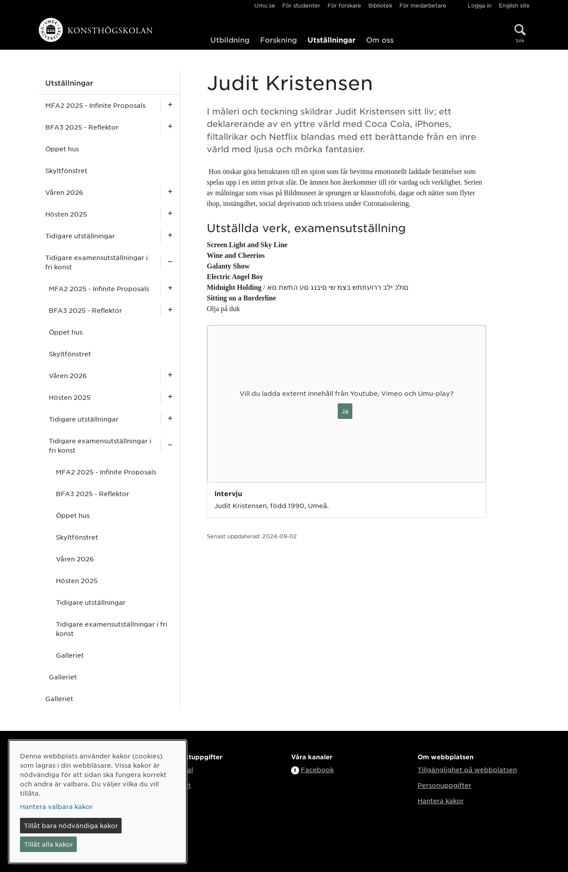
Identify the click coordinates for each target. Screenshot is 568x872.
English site (514, 5)
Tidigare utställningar (80, 236)
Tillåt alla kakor (48, 844)
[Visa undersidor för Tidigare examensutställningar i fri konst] (170, 262)
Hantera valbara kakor (56, 806)
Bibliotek (380, 5)
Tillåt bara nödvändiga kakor (71, 825)
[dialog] (97, 801)
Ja (345, 411)
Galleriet (70, 655)
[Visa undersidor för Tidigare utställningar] (170, 236)
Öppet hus (62, 149)
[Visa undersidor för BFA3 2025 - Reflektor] (170, 127)
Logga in (480, 5)
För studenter (301, 5)
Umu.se (264, 5)
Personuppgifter (444, 785)
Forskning (278, 39)
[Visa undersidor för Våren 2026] (170, 192)
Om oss (380, 39)
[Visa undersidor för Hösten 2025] (170, 214)
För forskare (344, 5)
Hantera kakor (441, 801)
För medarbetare (422, 5)
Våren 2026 (64, 192)
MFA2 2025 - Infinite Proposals (95, 105)
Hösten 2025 (66, 214)
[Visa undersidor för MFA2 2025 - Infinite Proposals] (170, 105)
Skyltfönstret (66, 170)
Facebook (317, 769)
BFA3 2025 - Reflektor (81, 127)
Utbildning (229, 39)
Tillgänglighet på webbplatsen (467, 769)
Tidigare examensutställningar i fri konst (96, 262)
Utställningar (331, 39)
